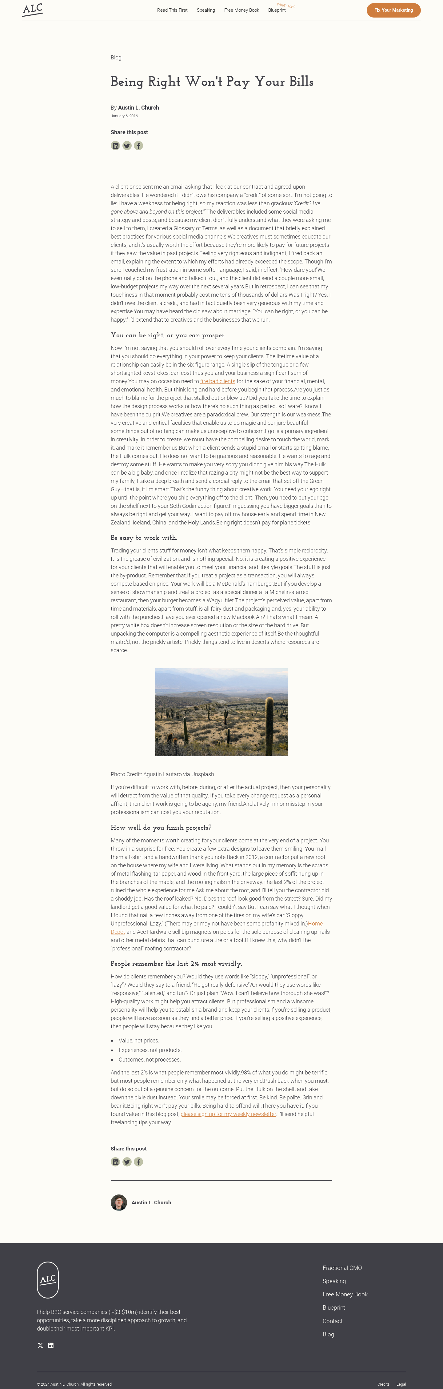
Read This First (172, 10)
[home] (32, 10)
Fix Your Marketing (393, 10)
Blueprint (277, 10)
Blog (328, 1334)
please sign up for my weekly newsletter (228, 1114)
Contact (333, 1321)
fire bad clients (217, 381)
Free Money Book (241, 10)
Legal (401, 1384)
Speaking (206, 10)
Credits (383, 1384)
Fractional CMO (342, 1268)
